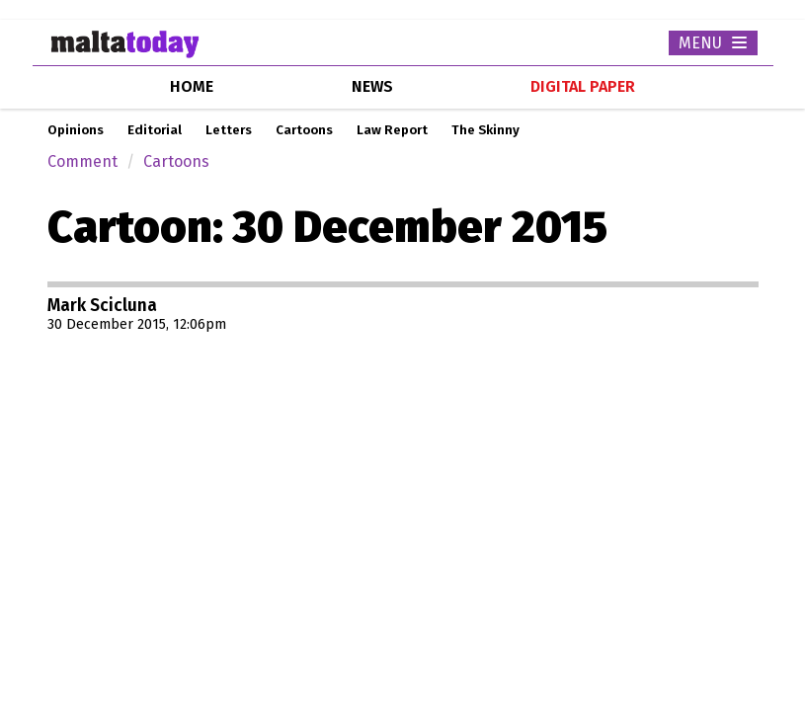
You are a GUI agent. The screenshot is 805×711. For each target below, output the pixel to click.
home (191, 86)
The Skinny (485, 130)
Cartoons (304, 130)
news (372, 86)
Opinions (75, 130)
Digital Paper (582, 86)
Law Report (392, 130)
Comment (82, 161)
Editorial (154, 130)
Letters (228, 130)
